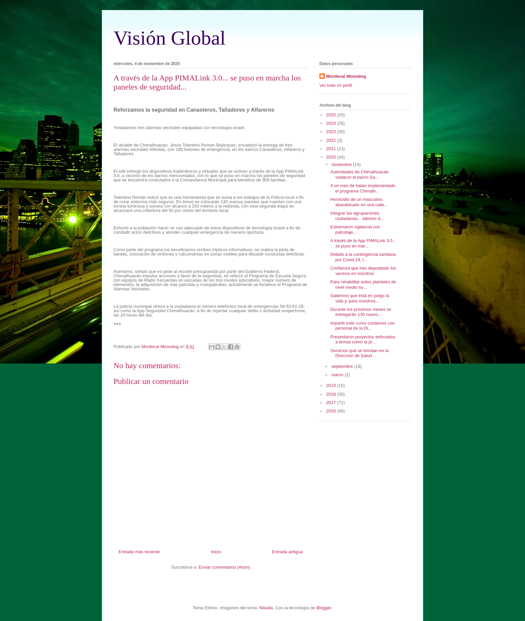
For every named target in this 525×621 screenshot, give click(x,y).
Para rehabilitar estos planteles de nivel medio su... (363, 284)
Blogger (323, 607)
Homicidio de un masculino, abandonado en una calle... (359, 202)
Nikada (266, 607)
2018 (331, 394)
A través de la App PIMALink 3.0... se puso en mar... (363, 243)
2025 (331, 114)
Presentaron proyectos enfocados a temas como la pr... (362, 339)
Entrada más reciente (139, 551)
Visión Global (170, 38)
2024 (331, 123)
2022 (331, 140)
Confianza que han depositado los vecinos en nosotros (363, 271)
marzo (338, 374)
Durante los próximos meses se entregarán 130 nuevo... (360, 312)
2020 (331, 157)
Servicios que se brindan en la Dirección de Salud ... (359, 353)
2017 (331, 402)
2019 (331, 385)
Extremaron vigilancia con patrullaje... (355, 229)
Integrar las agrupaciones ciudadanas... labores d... (357, 216)
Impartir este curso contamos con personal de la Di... (362, 326)
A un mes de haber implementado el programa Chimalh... (362, 188)
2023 (331, 131)
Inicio (216, 551)
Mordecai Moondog (346, 76)
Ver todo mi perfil (335, 85)
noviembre (342, 164)
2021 (331, 148)
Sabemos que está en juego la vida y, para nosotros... (359, 298)
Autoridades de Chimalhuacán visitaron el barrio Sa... (359, 174)
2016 (331, 410)
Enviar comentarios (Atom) (224, 567)
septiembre (342, 366)
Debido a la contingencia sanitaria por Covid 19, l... (362, 257)
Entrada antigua (287, 551)
